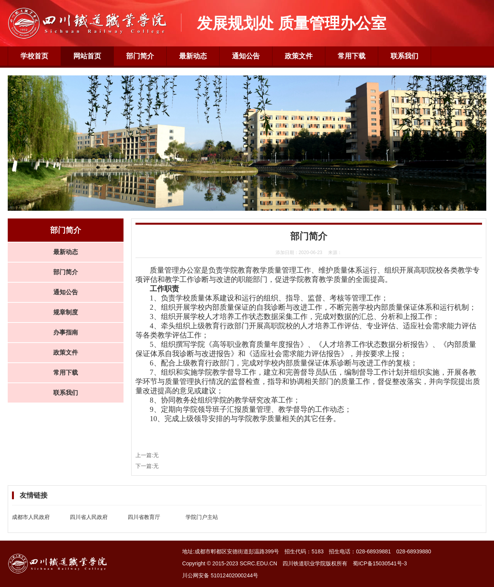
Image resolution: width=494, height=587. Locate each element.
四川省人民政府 (89, 517)
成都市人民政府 (31, 517)
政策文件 (299, 56)
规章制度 (65, 312)
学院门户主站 (202, 517)
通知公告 (246, 56)
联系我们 (404, 56)
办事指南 (65, 332)
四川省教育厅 (144, 517)
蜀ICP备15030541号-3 (380, 563)
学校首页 (34, 56)
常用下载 (351, 56)
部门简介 (140, 56)
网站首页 (87, 56)
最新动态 (193, 56)
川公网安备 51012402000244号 (220, 575)
